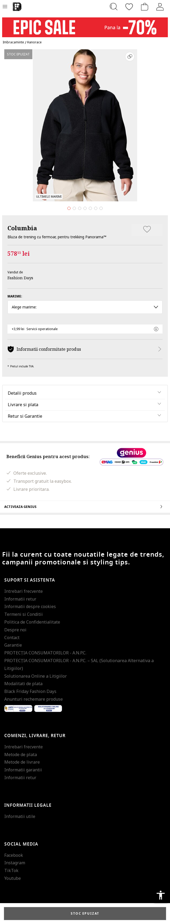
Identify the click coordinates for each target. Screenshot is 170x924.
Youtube (12, 878)
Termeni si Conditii (23, 614)
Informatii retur (20, 599)
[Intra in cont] (160, 6)
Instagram (14, 863)
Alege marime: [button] (85, 307)
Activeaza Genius (85, 506)
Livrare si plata (23, 405)
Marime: (14, 296)
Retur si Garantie (25, 416)
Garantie (13, 645)
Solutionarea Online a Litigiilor (35, 676)
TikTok (11, 870)
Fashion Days (20, 277)
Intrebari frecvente (23, 591)
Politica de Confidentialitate (32, 622)
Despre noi (15, 630)
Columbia (22, 228)
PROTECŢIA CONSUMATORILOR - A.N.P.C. (45, 653)
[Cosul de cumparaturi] (144, 6)
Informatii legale (28, 805)
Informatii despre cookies (30, 606)
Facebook (13, 855)
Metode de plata (20, 754)
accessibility (160, 895)
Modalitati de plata (23, 684)
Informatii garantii (23, 770)
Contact (12, 637)
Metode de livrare (22, 762)
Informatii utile (19, 816)
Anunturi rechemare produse (33, 699)
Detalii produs (22, 393)
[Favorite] (129, 6)
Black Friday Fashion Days (30, 691)
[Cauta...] (113, 6)
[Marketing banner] (85, 24)
